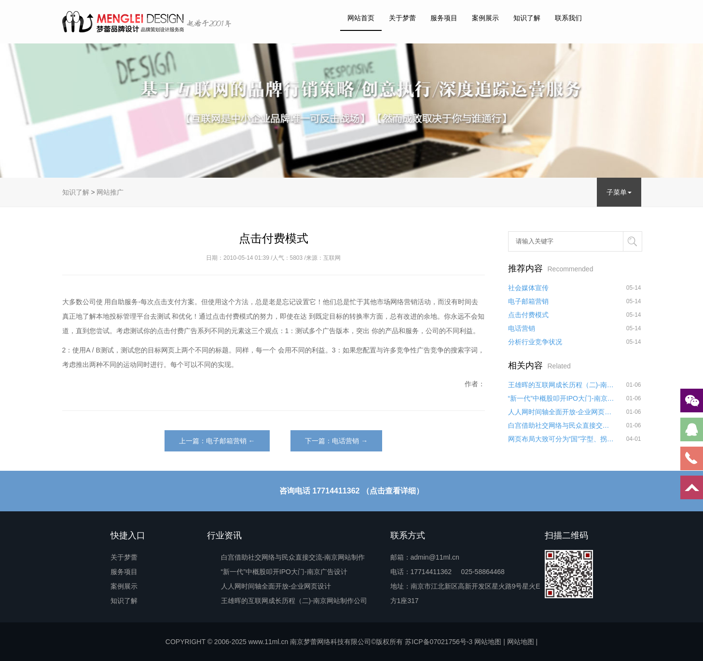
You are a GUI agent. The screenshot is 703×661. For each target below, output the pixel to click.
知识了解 (526, 18)
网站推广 (110, 192)
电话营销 (521, 328)
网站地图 (487, 642)
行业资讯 (224, 535)
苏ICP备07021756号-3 (438, 642)
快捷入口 (127, 535)
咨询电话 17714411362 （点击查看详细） (351, 491)
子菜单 (619, 192)
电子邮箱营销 (528, 301)
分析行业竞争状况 (535, 342)
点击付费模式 (528, 315)
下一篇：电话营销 (332, 441)
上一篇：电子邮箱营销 (213, 441)
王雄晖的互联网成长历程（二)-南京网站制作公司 (561, 385)
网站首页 (360, 18)
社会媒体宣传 (528, 288)
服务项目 (443, 18)
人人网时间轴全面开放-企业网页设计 (561, 412)
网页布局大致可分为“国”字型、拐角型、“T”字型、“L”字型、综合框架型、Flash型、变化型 (561, 439)
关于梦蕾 (402, 18)
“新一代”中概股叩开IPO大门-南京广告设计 (561, 398)
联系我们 (568, 18)
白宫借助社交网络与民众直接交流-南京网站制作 (561, 425)
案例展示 (485, 18)
